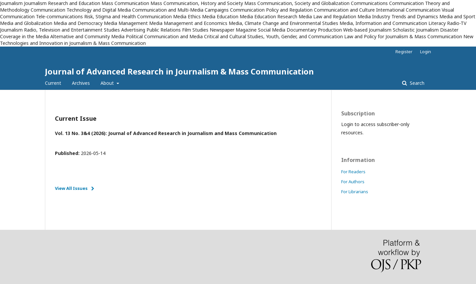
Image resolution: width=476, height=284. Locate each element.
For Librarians (354, 192)
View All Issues (71, 188)
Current (53, 83)
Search (416, 83)
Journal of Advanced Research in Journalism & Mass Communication (179, 71)
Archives (81, 83)
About (108, 83)
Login (425, 52)
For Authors (352, 182)
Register (403, 52)
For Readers (353, 172)
